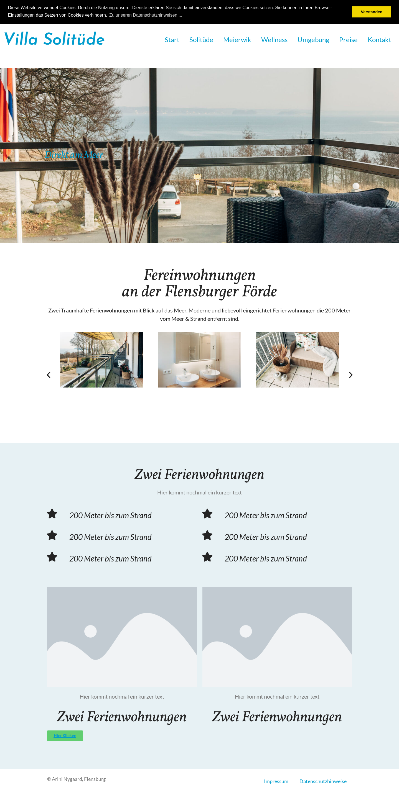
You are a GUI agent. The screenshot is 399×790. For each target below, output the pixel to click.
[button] (48, 375)
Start (172, 39)
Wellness (274, 39)
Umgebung (313, 39)
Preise (348, 39)
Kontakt (379, 39)
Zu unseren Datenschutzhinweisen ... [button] (145, 15)
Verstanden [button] (371, 12)
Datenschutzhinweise (323, 781)
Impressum (276, 781)
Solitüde (201, 39)
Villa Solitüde (54, 40)
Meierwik (237, 39)
